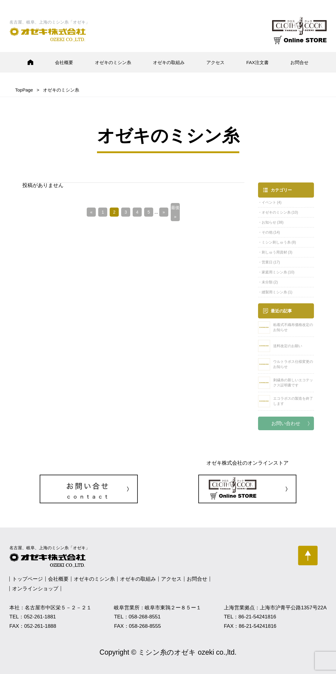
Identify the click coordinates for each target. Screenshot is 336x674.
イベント (269, 202)
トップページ (27, 579)
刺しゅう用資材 (274, 252)
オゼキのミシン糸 (113, 62)
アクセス (215, 62)
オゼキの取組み (169, 62)
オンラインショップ (35, 589)
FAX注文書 (257, 62)
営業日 (267, 262)
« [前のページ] (91, 212)
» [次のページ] (164, 212)
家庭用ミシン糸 (274, 272)
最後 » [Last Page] (175, 212)
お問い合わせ (285, 423)
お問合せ (299, 62)
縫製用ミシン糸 (274, 292)
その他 (267, 232)
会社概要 (64, 62)
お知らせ (269, 222)
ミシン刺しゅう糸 (276, 242)
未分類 (267, 282)
